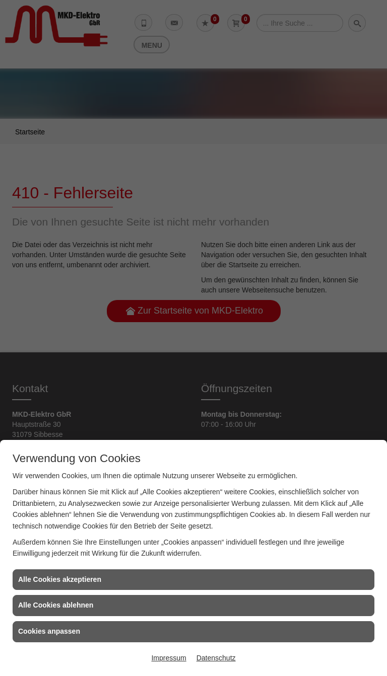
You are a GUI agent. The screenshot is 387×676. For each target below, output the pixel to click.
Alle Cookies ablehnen (55, 605)
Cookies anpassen (49, 631)
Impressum (168, 658)
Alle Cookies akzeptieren (59, 579)
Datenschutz (216, 658)
